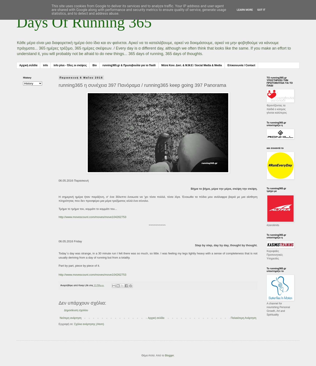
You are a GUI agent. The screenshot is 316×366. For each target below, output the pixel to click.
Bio (94, 65)
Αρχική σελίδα (28, 65)
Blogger (169, 355)
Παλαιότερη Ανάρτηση (243, 318)
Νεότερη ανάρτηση (70, 318)
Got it (261, 9)
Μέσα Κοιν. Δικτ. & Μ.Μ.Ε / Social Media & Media (191, 65)
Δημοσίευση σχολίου (76, 310)
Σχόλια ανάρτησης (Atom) (89, 324)
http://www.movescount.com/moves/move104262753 (92, 217)
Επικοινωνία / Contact (241, 65)
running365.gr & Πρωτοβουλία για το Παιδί (129, 65)
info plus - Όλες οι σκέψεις (70, 65)
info (45, 65)
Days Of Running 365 (84, 22)
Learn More (245, 9)
